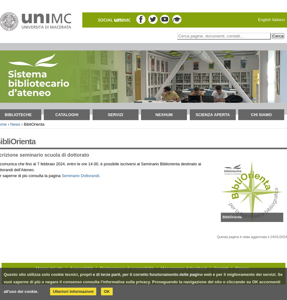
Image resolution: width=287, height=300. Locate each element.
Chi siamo (261, 114)
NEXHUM (164, 114)
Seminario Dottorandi (80, 175)
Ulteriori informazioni (73, 291)
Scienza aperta (213, 114)
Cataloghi (66, 114)
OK (107, 291)
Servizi (115, 114)
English (264, 19)
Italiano (278, 19)
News (15, 124)
